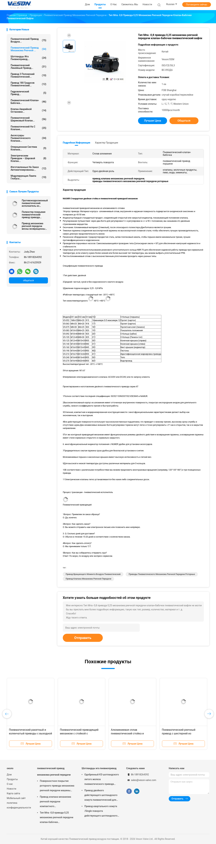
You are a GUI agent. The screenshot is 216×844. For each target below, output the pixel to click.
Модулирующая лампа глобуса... (28, 177)
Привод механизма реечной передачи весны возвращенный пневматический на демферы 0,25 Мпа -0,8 (35, 226)
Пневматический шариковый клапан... (28, 119)
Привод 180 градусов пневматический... (28, 84)
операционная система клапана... (28, 148)
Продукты (12, 779)
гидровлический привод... (28, 93)
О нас (10, 784)
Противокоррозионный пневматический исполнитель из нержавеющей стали (35, 203)
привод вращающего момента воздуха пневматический (93, 574)
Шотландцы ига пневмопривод (99, 768)
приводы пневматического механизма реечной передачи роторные (162, 574)
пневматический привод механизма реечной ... (28, 49)
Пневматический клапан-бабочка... (28, 101)
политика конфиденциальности (18, 805)
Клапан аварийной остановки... (28, 110)
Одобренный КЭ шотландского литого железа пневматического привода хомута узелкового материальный (101, 779)
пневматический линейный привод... (28, 66)
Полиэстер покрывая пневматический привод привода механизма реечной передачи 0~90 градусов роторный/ (33, 215)
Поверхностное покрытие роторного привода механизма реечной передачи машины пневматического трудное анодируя (57, 786)
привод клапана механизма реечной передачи (88, 579)
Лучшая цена (152, 120)
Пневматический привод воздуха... (28, 40)
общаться (28, 280)
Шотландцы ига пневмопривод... (28, 58)
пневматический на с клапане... (28, 128)
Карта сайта (13, 793)
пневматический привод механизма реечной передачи (54, 771)
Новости (11, 788)
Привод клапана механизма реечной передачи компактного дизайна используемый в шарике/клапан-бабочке (55, 802)
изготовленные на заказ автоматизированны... (28, 168)
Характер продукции (106, 142)
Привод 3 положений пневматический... (28, 75)
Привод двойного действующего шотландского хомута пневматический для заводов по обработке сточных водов (101, 795)
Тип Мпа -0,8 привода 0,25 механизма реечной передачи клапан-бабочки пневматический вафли (56, 817)
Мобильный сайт (16, 798)
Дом (9, 774)
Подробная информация (76, 142)
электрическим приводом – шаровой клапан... (28, 158)
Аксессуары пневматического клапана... (28, 138)
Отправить (82, 638)
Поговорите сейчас (196, 4)
